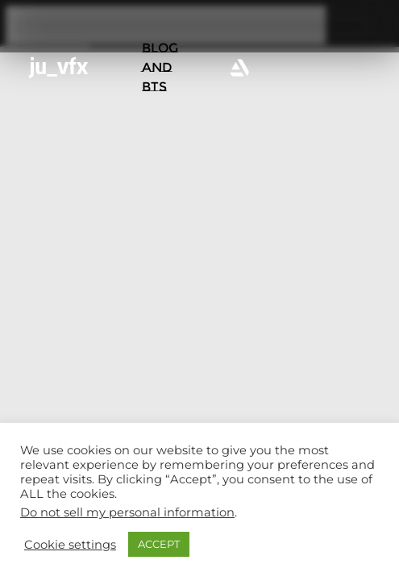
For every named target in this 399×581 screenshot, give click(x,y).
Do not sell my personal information (127, 512)
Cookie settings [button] (70, 544)
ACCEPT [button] (159, 543)
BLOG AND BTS (160, 67)
